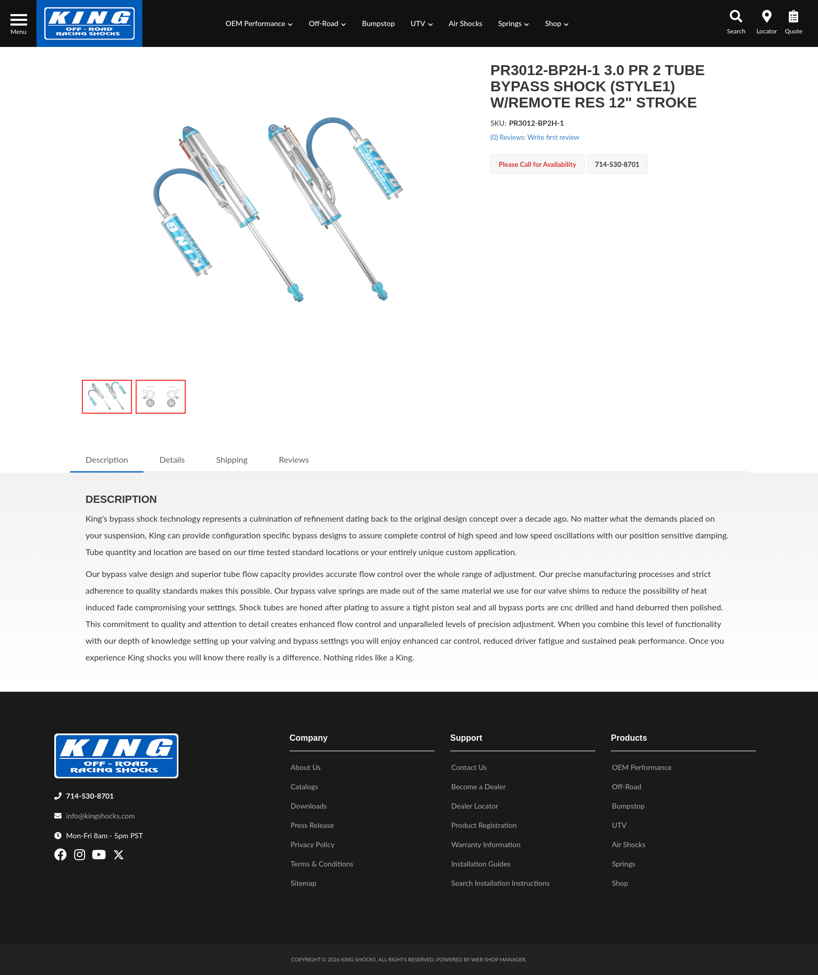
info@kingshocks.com (100, 815)
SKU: (498, 122)
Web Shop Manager (498, 959)
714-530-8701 (90, 795)
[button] (259, 23)
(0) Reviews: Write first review (534, 137)
